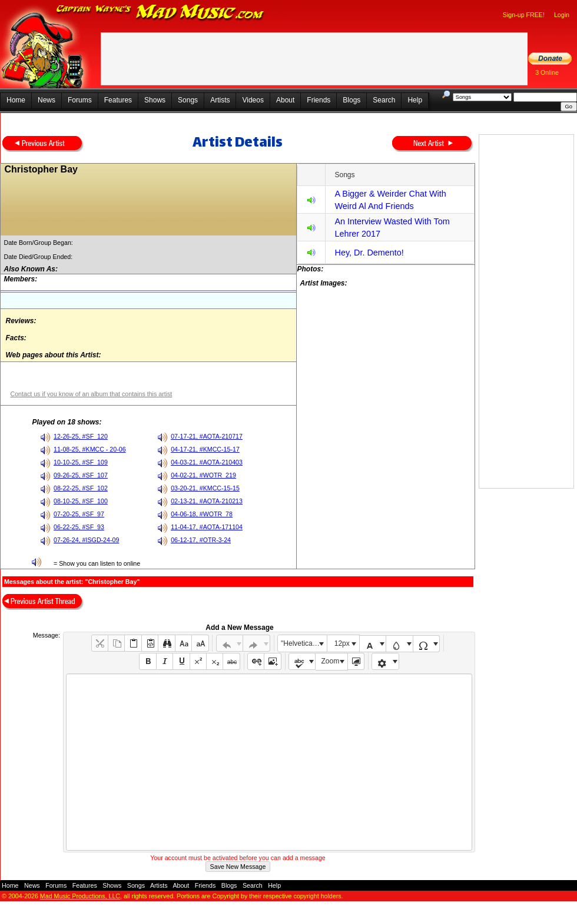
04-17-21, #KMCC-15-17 (205, 449)
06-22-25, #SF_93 (79, 526)
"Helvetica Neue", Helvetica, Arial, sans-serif (304, 643)
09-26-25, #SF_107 (81, 475)
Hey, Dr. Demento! (368, 252)
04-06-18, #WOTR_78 (202, 513)
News (46, 100)
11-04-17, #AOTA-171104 (207, 526)
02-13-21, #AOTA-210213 (207, 501)
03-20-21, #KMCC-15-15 (205, 488)
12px (342, 643)
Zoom (330, 661)
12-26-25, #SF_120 (81, 436)
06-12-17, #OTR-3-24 (201, 539)
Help (414, 100)
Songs (188, 100)
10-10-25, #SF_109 (81, 462)
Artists (220, 100)
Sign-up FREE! (524, 14)
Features (118, 100)
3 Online (547, 72)
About (285, 100)
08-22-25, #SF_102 (81, 488)
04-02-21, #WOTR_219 (203, 475)
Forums (80, 100)
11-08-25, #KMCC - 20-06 (90, 449)
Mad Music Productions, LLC (80, 896)
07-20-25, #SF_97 (79, 513)
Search (384, 100)
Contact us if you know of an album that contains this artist (91, 393)
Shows (154, 100)
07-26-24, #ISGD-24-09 (86, 539)
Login (561, 14)
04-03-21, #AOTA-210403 (207, 462)
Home (15, 100)
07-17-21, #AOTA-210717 (207, 436)
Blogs (351, 100)
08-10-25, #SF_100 (81, 501)
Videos (252, 100)
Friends (318, 100)
